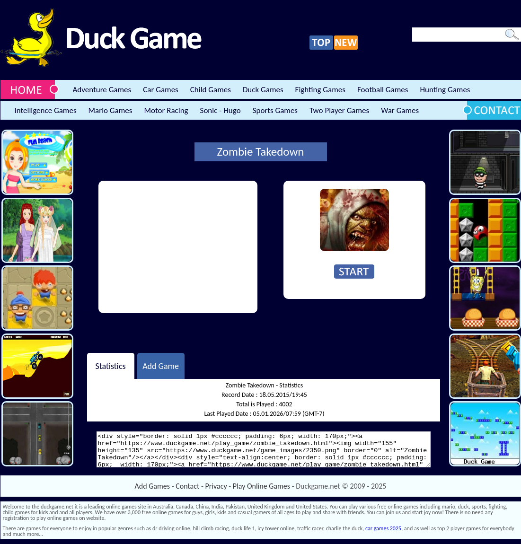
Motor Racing (166, 110)
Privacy (216, 486)
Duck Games (263, 90)
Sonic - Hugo (220, 110)
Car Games (160, 90)
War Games (400, 110)
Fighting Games (320, 90)
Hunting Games (445, 90)
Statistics (110, 365)
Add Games (152, 486)
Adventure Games (102, 90)
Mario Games (110, 110)
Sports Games (275, 110)
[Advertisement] (177, 247)
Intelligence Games (46, 110)
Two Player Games (339, 110)
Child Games (210, 90)
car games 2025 (383, 528)
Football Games (382, 90)
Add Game (160, 365)
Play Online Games (261, 486)
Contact (187, 486)
